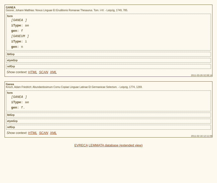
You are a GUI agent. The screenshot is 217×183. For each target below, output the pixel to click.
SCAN (43, 77)
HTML (32, 77)
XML (53, 77)
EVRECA (81, 152)
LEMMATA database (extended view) (116, 152)
